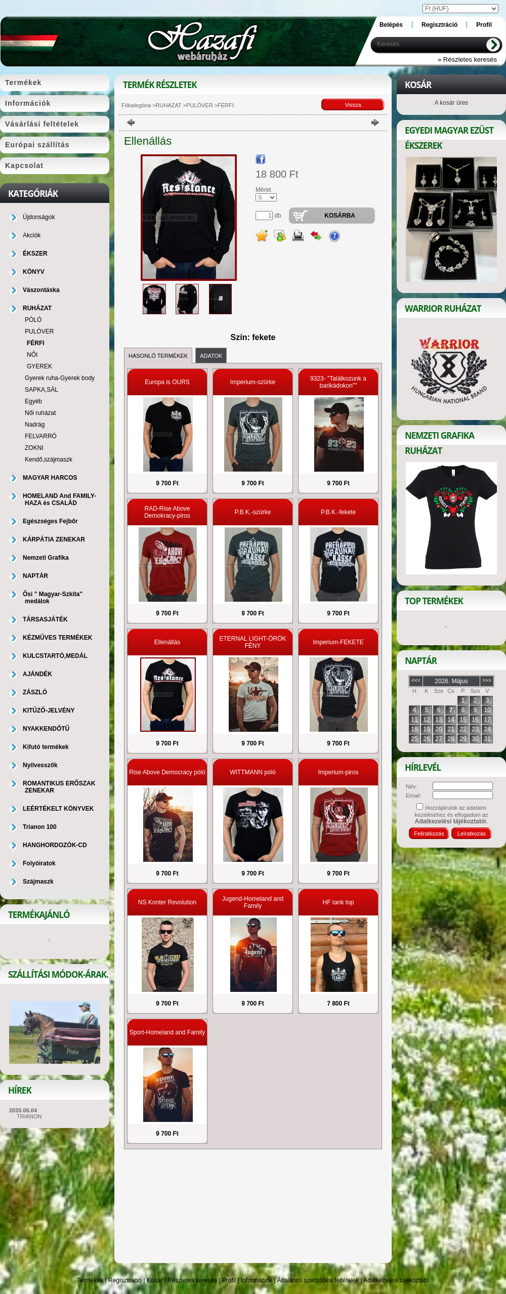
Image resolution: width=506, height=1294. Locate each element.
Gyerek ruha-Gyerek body (60, 378)
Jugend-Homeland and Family (252, 902)
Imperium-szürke (252, 382)
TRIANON (29, 1116)
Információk (256, 1280)
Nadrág (35, 424)
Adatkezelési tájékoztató (396, 1280)
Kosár (154, 1280)
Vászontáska (41, 290)
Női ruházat (40, 412)
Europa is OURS (167, 382)
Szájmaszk (38, 881)
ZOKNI (34, 447)
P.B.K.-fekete (338, 512)
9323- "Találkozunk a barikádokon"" (338, 382)
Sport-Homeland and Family (167, 1032)
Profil (229, 1280)
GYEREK (39, 366)
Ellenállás (167, 642)
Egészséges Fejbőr (50, 521)
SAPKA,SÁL (41, 389)
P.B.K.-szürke (253, 512)
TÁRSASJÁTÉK (45, 619)
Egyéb (33, 401)
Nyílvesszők (40, 765)
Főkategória (136, 105)
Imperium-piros (338, 772)
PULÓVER (199, 105)
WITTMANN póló (253, 772)
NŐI (32, 354)
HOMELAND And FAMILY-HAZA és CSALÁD (59, 499)
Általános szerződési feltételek (318, 1280)
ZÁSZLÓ (35, 692)
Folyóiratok (39, 863)
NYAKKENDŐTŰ (46, 728)
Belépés (391, 24)
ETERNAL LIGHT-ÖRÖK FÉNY (252, 642)
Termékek (90, 1280)
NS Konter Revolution (167, 902)
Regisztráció (125, 1280)
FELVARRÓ (41, 436)
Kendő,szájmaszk (48, 459)
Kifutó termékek (46, 746)
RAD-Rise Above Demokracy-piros (167, 512)
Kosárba (339, 215)
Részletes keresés (192, 1280)
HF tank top (338, 902)
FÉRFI (36, 343)
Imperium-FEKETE (338, 642)
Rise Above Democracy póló (167, 772)
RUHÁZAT (169, 105)
